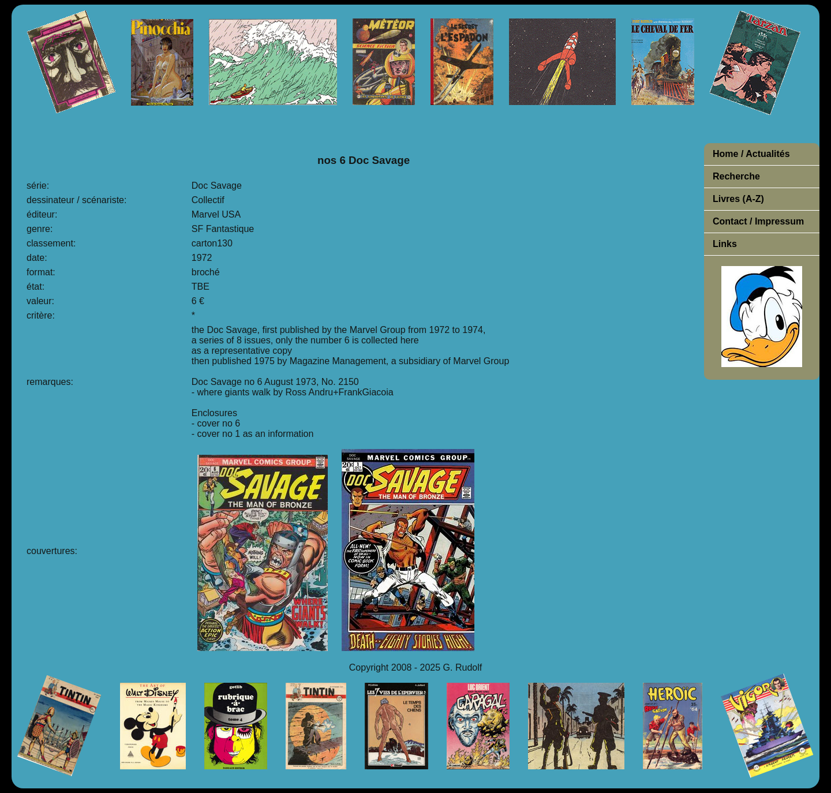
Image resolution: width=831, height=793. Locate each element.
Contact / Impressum (758, 221)
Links (725, 244)
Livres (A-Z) (738, 199)
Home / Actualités (751, 154)
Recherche (736, 176)
